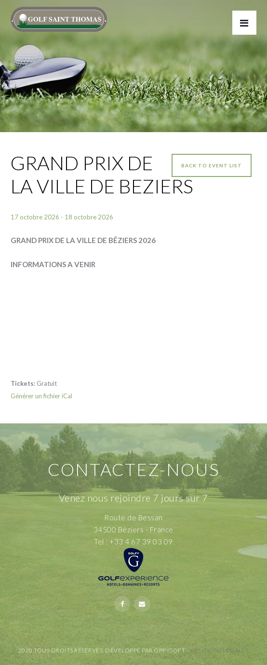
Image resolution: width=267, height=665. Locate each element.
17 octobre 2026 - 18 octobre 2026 (62, 217)
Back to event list (211, 165)
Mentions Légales (219, 650)
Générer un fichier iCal (41, 396)
